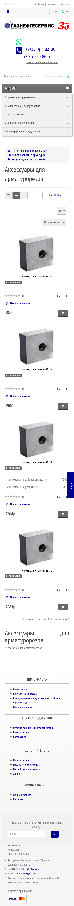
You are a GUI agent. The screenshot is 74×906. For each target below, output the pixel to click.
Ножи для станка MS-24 (37, 369)
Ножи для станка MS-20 (37, 276)
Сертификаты (20, 689)
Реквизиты (14, 845)
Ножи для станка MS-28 (37, 462)
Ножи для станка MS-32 (37, 570)
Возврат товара (21, 732)
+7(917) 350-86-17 (31, 868)
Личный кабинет (22, 795)
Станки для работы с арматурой (26, 155)
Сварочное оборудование (20, 97)
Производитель (21, 760)
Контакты (13, 849)
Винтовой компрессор (25, 694)
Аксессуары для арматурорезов (26, 159)
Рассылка (18, 799)
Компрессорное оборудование (22, 106)
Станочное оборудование (20, 123)
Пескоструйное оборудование (22, 131)
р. (55, 12)
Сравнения (54, 195)
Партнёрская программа (26, 769)
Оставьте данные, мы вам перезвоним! (34, 728)
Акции (16, 774)
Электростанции (14, 114)
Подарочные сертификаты (27, 764)
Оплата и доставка (23, 707)
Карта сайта (19, 737)
